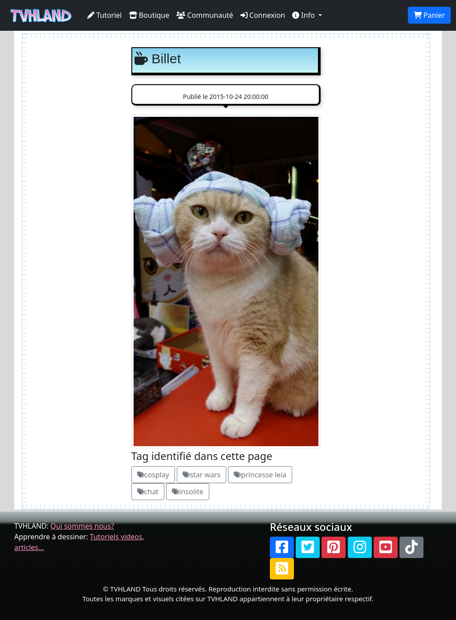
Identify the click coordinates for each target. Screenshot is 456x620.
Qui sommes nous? (82, 526)
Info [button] (304, 15)
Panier (429, 15)
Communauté (204, 15)
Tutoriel (104, 15)
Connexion (262, 15)
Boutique (149, 15)
